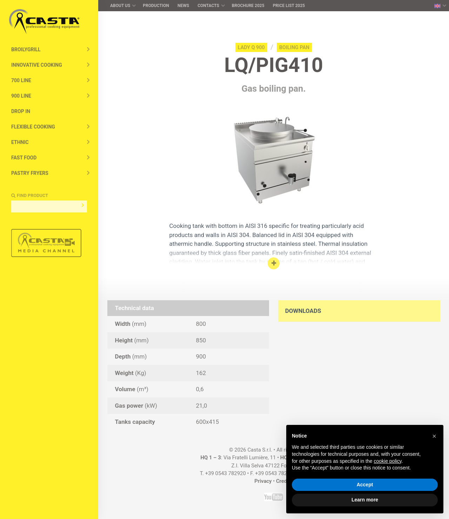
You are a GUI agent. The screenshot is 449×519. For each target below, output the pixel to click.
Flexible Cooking (33, 127)
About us (120, 5)
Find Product (32, 195)
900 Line (21, 96)
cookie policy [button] (387, 461)
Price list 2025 (289, 5)
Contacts (208, 5)
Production (156, 5)
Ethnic (20, 142)
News (183, 5)
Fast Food (23, 157)
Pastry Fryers (29, 173)
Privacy (263, 481)
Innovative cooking (36, 65)
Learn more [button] (364, 499)
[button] (434, 436)
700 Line (21, 80)
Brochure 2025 (248, 5)
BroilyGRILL (26, 49)
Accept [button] (365, 484)
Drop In (20, 111)
